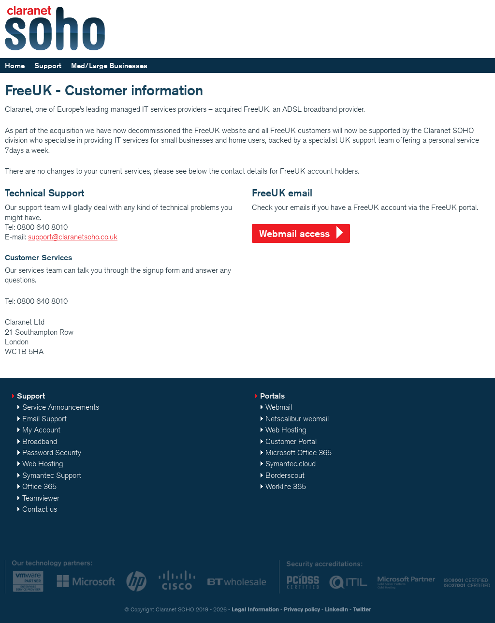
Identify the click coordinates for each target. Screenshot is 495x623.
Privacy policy (302, 609)
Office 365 (39, 486)
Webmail (278, 407)
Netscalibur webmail (297, 418)
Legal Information (255, 609)
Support (47, 65)
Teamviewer (40, 498)
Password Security (51, 452)
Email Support (44, 418)
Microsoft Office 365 (298, 452)
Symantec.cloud (290, 463)
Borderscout (285, 475)
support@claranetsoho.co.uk (72, 236)
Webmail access (294, 233)
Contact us (39, 509)
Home (15, 65)
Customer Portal (291, 441)
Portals (272, 395)
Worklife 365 (285, 486)
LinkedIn (336, 609)
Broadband (39, 441)
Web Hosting (42, 463)
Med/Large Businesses (109, 65)
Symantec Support (51, 475)
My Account (41, 429)
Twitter (362, 609)
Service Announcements (60, 407)
